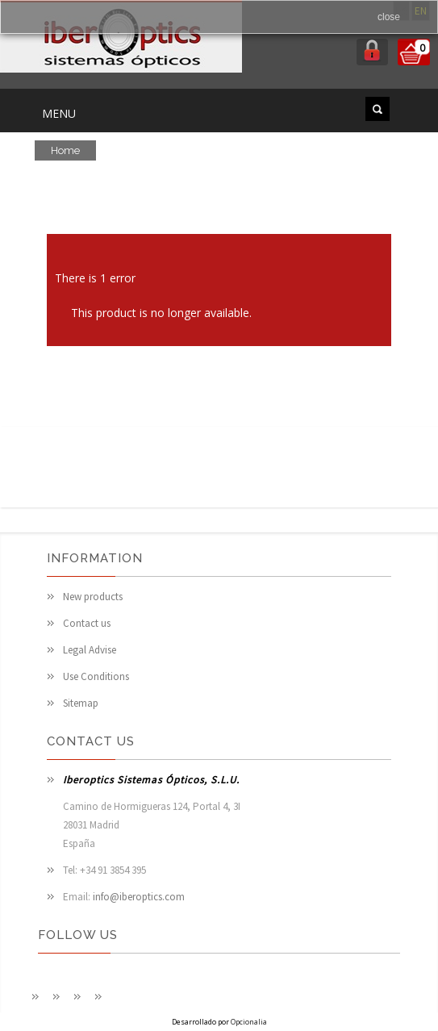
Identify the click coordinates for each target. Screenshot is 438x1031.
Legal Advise (89, 650)
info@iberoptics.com (139, 897)
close (389, 17)
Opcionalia (249, 1021)
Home (65, 150)
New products (93, 596)
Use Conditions (96, 676)
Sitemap (80, 703)
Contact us (87, 623)
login (372, 52)
